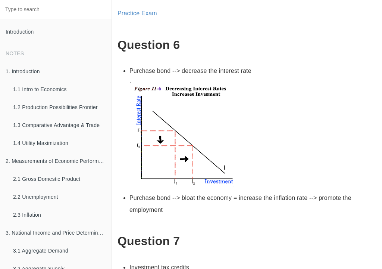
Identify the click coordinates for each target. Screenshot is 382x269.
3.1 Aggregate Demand (40, 251)
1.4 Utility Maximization (40, 143)
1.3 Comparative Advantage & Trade (56, 125)
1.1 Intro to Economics (40, 89)
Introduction (20, 32)
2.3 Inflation (27, 215)
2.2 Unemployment (35, 197)
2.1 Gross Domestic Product (46, 179)
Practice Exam (137, 13)
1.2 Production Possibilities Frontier (55, 107)
